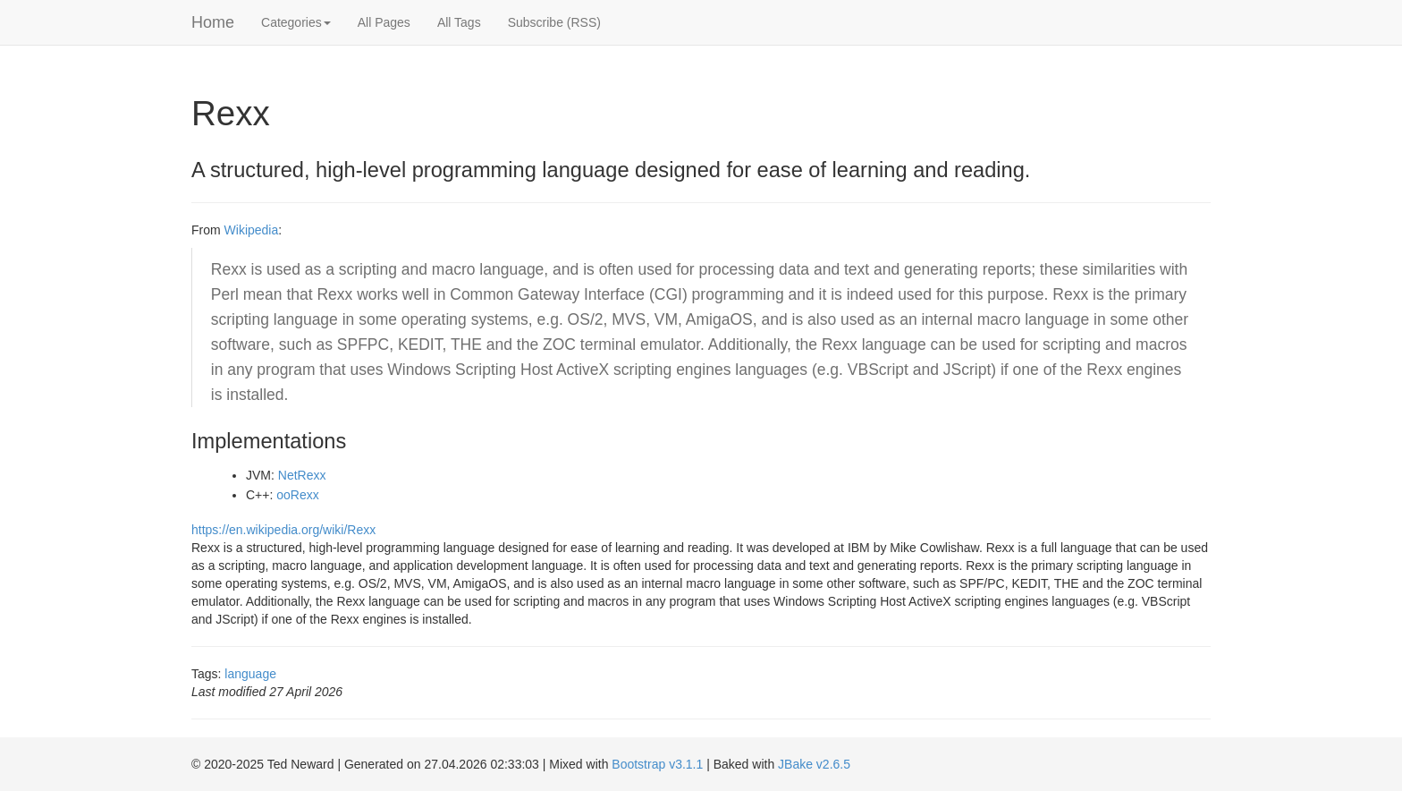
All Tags (459, 22)
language (250, 674)
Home (212, 22)
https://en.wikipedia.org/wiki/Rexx (283, 530)
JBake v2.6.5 (814, 764)
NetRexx (302, 475)
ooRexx (297, 495)
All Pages (384, 22)
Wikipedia (251, 230)
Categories (296, 22)
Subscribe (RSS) (554, 22)
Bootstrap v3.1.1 (657, 764)
